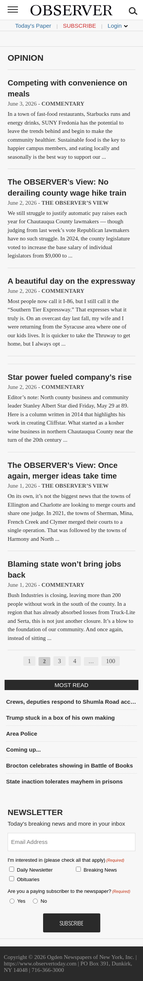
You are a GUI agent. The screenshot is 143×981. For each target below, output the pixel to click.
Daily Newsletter (35, 870)
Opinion (25, 58)
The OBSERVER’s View (75, 203)
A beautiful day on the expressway (71, 280)
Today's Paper (33, 25)
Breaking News (100, 870)
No (44, 901)
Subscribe (79, 25)
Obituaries (28, 879)
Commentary (63, 104)
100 (110, 661)
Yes (19, 901)
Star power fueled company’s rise (70, 377)
